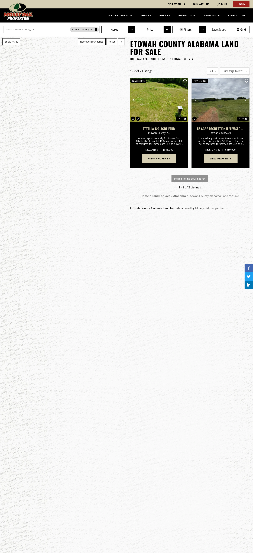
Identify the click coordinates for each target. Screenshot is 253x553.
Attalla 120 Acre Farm (159, 129)
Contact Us (236, 15)
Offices (146, 15)
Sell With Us (176, 4)
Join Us (222, 4)
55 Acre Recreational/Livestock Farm (220, 129)
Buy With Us (201, 4)
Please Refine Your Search (189, 178)
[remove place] (96, 29)
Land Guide (212, 15)
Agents (164, 15)
